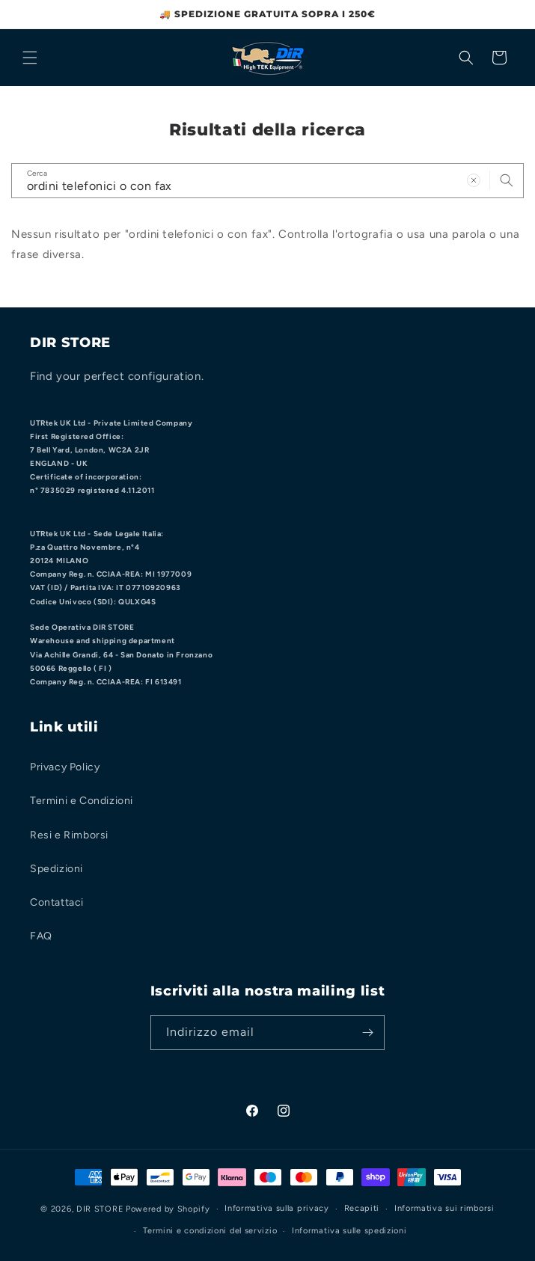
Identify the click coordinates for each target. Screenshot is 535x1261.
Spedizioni (56, 868)
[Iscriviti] (367, 1032)
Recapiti (362, 1208)
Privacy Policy (65, 767)
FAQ (41, 936)
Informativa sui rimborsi (444, 1208)
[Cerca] (466, 57)
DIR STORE (99, 1209)
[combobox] (267, 180)
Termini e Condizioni (81, 800)
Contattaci (57, 902)
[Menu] (29, 57)
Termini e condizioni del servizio (210, 1231)
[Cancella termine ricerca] (473, 180)
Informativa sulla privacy (276, 1208)
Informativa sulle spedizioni (349, 1231)
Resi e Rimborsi (69, 835)
